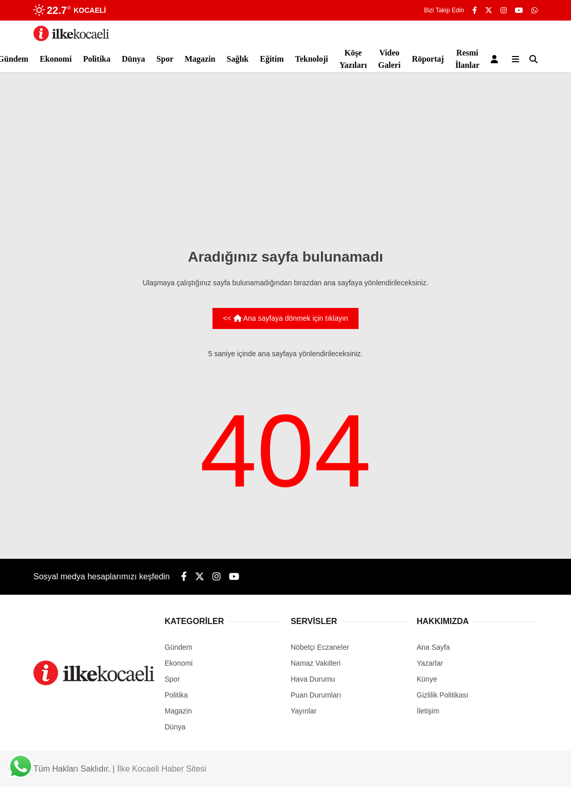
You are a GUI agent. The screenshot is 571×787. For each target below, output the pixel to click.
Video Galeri (389, 58)
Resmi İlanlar (467, 58)
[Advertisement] (285, 159)
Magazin (200, 58)
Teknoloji (311, 58)
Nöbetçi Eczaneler (320, 647)
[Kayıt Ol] (496, 59)
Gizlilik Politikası (442, 695)
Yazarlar (430, 663)
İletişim (428, 711)
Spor (164, 58)
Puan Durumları (316, 695)
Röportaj (428, 58)
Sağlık (238, 58)
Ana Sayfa (433, 647)
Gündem (178, 647)
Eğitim (271, 58)
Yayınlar (303, 711)
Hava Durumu (313, 679)
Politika (96, 58)
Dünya (133, 58)
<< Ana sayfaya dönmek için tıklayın (285, 318)
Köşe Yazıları (353, 58)
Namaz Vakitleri (316, 663)
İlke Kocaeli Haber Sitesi (161, 768)
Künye (427, 679)
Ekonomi (56, 58)
